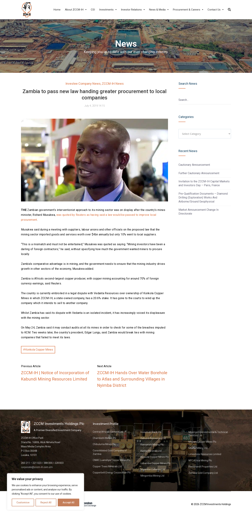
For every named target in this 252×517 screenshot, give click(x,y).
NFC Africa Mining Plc (200, 460)
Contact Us (214, 9)
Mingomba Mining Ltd (152, 475)
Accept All (69, 502)
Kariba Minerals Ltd (151, 450)
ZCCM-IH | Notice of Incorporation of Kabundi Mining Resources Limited (55, 376)
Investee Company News (83, 83)
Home (57, 9)
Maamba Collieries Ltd (153, 469)
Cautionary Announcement (194, 164)
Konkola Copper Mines (39, 349)
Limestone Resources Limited (204, 454)
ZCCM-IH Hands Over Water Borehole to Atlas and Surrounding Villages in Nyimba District (132, 379)
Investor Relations (131, 9)
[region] (45, 491)
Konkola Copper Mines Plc (155, 457)
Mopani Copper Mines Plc (202, 441)
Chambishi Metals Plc (104, 438)
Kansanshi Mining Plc (152, 444)
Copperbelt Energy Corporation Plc (112, 472)
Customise (22, 502)
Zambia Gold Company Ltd (203, 472)
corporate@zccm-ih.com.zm (37, 467)
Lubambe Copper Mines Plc (156, 463)
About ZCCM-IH (74, 9)
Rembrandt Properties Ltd (202, 466)
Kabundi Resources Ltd (153, 438)
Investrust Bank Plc (151, 432)
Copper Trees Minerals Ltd (107, 466)
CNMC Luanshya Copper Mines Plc (111, 460)
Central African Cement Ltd (108, 431)
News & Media (157, 9)
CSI (93, 9)
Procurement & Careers (186, 9)
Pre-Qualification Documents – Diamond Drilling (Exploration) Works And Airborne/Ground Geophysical (203, 197)
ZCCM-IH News (113, 83)
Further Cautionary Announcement (198, 173)
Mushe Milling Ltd (198, 448)
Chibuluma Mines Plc (104, 444)
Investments (106, 9)
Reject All (46, 502)
